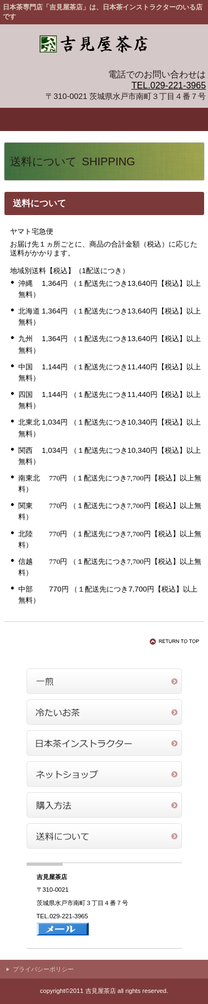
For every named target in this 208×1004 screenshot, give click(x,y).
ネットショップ (104, 774)
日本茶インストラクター (104, 743)
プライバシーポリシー (43, 969)
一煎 (104, 681)
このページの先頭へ (176, 641)
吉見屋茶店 (104, 46)
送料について (104, 836)
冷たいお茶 (104, 712)
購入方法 (104, 805)
